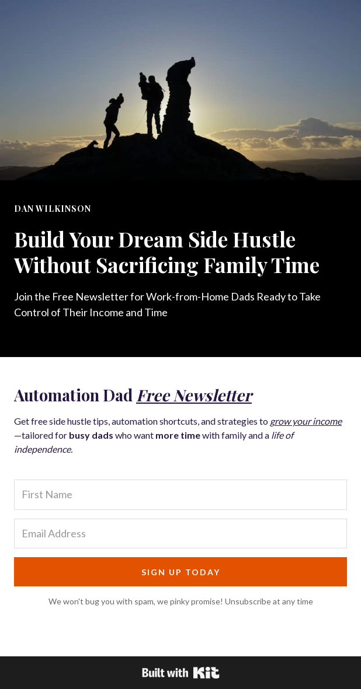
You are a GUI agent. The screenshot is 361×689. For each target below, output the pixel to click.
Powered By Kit (181, 672)
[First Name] (180, 494)
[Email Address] (180, 533)
